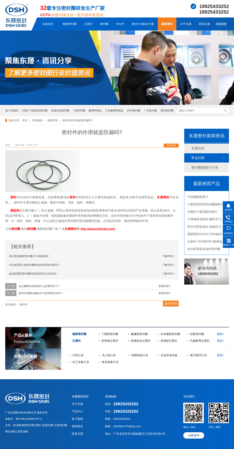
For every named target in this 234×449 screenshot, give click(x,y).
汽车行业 (78, 355)
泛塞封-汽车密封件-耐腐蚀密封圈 (209, 242)
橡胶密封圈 (70, 23)
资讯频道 (37, 120)
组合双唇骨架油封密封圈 (203, 249)
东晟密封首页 (80, 396)
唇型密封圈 (167, 110)
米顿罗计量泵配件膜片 (202, 212)
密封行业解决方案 (143, 23)
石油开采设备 (169, 355)
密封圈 (104, 23)
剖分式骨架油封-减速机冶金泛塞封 (210, 227)
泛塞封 (88, 23)
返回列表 (171, 145)
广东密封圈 (150, 110)
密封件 (23, 304)
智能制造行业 (139, 355)
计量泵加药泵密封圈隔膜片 (205, 205)
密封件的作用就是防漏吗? (77, 120)
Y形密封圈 (79, 110)
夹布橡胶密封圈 (170, 334)
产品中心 (77, 411)
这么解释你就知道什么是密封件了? (39, 286)
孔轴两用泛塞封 (200, 340)
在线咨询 (193, 435)
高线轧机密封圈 (60, 110)
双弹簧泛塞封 (109, 340)
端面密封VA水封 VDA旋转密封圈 (209, 235)
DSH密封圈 (133, 110)
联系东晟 (204, 23)
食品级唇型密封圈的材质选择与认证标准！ (34, 273)
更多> (220, 334)
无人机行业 (109, 355)
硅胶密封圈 (197, 334)
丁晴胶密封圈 (109, 334)
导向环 (120, 23)
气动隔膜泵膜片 (197, 197)
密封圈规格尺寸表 (204, 167)
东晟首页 (47, 23)
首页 (25, 120)
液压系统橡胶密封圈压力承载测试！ (30, 256)
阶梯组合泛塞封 (140, 340)
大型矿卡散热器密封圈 (34, 110)
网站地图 (10, 431)
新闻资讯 (167, 23)
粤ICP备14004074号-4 (29, 418)
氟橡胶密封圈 (139, 334)
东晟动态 (198, 148)
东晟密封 (163, 197)
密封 (13, 197)
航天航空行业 (198, 355)
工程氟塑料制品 (114, 110)
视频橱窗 (221, 23)
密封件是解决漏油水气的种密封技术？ (41, 293)
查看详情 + (164, 286)
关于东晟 (185, 23)
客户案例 (77, 418)
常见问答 (198, 158)
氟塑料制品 (95, 110)
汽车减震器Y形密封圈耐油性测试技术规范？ (34, 264)
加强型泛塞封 (169, 340)
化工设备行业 (80, 361)
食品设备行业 (110, 361)
